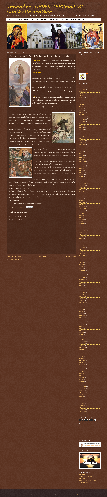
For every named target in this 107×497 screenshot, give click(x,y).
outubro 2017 (82, 277)
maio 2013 (81, 377)
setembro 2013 (82, 369)
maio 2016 (81, 309)
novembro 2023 (82, 140)
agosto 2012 (81, 394)
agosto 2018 (81, 258)
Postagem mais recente (14, 256)
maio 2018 (81, 264)
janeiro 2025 (81, 114)
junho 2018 (81, 262)
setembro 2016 (82, 302)
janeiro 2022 (81, 181)
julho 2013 (81, 373)
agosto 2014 (81, 349)
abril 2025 (81, 108)
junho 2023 (81, 149)
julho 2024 (81, 125)
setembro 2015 (82, 324)
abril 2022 (81, 176)
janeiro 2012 (81, 407)
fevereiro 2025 (82, 112)
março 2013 (81, 381)
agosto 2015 (81, 326)
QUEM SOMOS (42, 19)
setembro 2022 (82, 166)
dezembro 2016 (82, 296)
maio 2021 (81, 196)
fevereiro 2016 (82, 315)
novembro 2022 (82, 163)
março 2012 (81, 403)
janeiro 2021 (81, 204)
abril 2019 (81, 243)
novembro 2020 (82, 208)
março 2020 (81, 223)
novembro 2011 (82, 411)
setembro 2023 (82, 144)
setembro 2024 (82, 121)
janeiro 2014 (81, 362)
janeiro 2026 (81, 91)
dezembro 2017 (82, 274)
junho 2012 (81, 398)
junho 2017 (81, 285)
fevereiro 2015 (82, 338)
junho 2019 (81, 240)
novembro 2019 (82, 230)
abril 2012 (81, 401)
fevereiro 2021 (82, 202)
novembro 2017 (82, 275)
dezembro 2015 (82, 319)
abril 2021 (81, 198)
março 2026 (81, 87)
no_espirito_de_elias (83, 482)
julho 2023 (81, 148)
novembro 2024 (82, 118)
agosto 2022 (81, 168)
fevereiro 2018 (82, 270)
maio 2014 (81, 354)
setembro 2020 (82, 212)
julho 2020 (81, 215)
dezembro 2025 (82, 93)
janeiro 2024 (81, 136)
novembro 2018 (82, 253)
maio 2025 (81, 106)
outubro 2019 (82, 232)
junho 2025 (81, 104)
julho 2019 (81, 238)
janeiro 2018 (81, 272)
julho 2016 (81, 305)
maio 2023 (81, 151)
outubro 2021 (82, 187)
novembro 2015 (82, 321)
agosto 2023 (81, 146)
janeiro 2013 (81, 385)
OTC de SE (90, 73)
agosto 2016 (81, 304)
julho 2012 (81, 396)
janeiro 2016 (81, 317)
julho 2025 (81, 102)
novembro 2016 (82, 298)
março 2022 (81, 178)
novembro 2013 (82, 366)
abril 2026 (81, 85)
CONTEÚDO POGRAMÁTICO (76, 19)
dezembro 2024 (82, 116)
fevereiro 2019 (82, 247)
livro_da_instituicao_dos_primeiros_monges (88, 480)
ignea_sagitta (82, 478)
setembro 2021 (82, 189)
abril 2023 (81, 153)
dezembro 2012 (82, 386)
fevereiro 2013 (82, 383)
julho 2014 (81, 351)
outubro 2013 (82, 368)
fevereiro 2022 (82, 180)
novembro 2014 (82, 343)
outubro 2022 (82, 165)
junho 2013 (81, 375)
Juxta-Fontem (82, 474)
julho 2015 (81, 328)
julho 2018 (81, 260)
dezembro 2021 (82, 183)
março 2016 (81, 313)
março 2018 (81, 268)
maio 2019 (81, 242)
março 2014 (81, 358)
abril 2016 (81, 311)
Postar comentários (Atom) (16, 259)
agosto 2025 (81, 101)
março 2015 (81, 336)
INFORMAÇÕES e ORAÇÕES (24, 19)
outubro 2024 (82, 119)
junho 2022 (81, 172)
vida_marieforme (82, 485)
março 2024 (81, 133)
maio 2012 (81, 400)
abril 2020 (81, 221)
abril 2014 (81, 356)
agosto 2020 (81, 213)
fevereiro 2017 (82, 292)
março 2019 (81, 245)
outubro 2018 (82, 255)
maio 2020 (81, 219)
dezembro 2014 (82, 341)
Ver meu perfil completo (91, 75)
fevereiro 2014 (82, 360)
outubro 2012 (82, 390)
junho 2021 (81, 195)
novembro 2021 (82, 185)
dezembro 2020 (82, 206)
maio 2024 (81, 129)
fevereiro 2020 (82, 225)
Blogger (76, 494)
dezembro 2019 (82, 228)
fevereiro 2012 (82, 405)
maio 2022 (81, 174)
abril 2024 (81, 131)
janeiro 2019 (81, 249)
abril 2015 (81, 334)
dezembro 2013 (82, 364)
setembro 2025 (82, 99)
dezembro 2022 (82, 161)
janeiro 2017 (81, 294)
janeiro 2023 (81, 159)
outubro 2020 (82, 210)
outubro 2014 (82, 345)
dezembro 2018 (82, 251)
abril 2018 (81, 266)
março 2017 (81, 290)
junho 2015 (81, 330)
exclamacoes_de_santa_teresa (85, 476)
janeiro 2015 (81, 339)
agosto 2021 (81, 191)
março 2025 (81, 110)
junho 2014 (81, 353)
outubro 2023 (82, 142)
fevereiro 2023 (82, 157)
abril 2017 (81, 289)
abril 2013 (81, 379)
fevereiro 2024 (82, 134)
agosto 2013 (81, 371)
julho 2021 (81, 193)
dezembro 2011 (82, 409)
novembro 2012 (82, 388)
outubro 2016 (82, 300)
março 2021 (81, 200)
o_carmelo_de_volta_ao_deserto (86, 484)
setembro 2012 (82, 392)
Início (10, 19)
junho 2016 (81, 307)
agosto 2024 (81, 123)
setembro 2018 (82, 257)
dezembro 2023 (82, 138)
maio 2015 (81, 332)
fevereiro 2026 (82, 89)
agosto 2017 (81, 281)
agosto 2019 (81, 236)
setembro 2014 (82, 347)
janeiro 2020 (81, 227)
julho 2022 (81, 170)
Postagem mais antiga (69, 256)
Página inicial (42, 256)
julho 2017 (81, 283)
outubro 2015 (82, 322)
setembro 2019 (82, 234)
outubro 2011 (82, 413)
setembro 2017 (82, 279)
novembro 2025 (82, 95)
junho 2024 (81, 127)
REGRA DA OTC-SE (56, 19)
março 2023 (81, 155)
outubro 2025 (82, 97)
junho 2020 (81, 217)
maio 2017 (81, 287)
